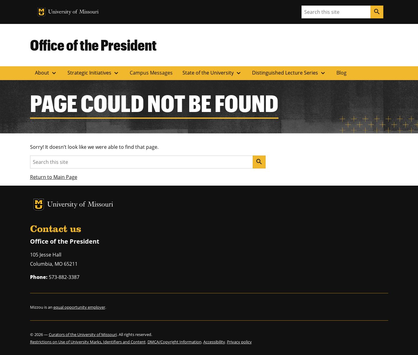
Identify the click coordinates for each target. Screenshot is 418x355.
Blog (341, 72)
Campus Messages (151, 72)
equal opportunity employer (79, 307)
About (46, 73)
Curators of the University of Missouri (83, 334)
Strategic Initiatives (93, 73)
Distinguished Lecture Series (289, 73)
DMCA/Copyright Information (174, 342)
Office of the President (93, 45)
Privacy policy (239, 342)
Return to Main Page (53, 177)
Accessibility (214, 342)
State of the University (212, 73)
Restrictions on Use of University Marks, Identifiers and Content (88, 342)
